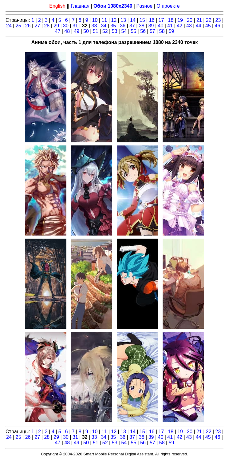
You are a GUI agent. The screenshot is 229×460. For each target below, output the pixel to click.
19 (180, 20)
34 (103, 25)
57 (152, 31)
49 (76, 31)
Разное (144, 6)
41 (170, 25)
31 (75, 25)
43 (189, 25)
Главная (80, 6)
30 (66, 25)
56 (143, 31)
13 (123, 20)
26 (28, 25)
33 (94, 25)
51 (95, 31)
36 (122, 25)
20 (189, 20)
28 (46, 25)
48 (67, 31)
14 (133, 20)
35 (113, 25)
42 (179, 25)
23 (218, 20)
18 (170, 20)
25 (18, 25)
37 (132, 25)
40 (161, 25)
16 (152, 20)
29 (56, 25)
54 (124, 31)
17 (161, 20)
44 (198, 25)
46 (217, 25)
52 (105, 31)
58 (162, 31)
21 (199, 20)
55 (133, 31)
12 (113, 20)
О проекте (168, 6)
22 (208, 20)
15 (142, 20)
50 (86, 31)
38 (141, 25)
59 (171, 31)
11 (104, 20)
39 (151, 25)
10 (95, 20)
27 (37, 25)
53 (114, 31)
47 (58, 31)
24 (9, 25)
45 (208, 25)
